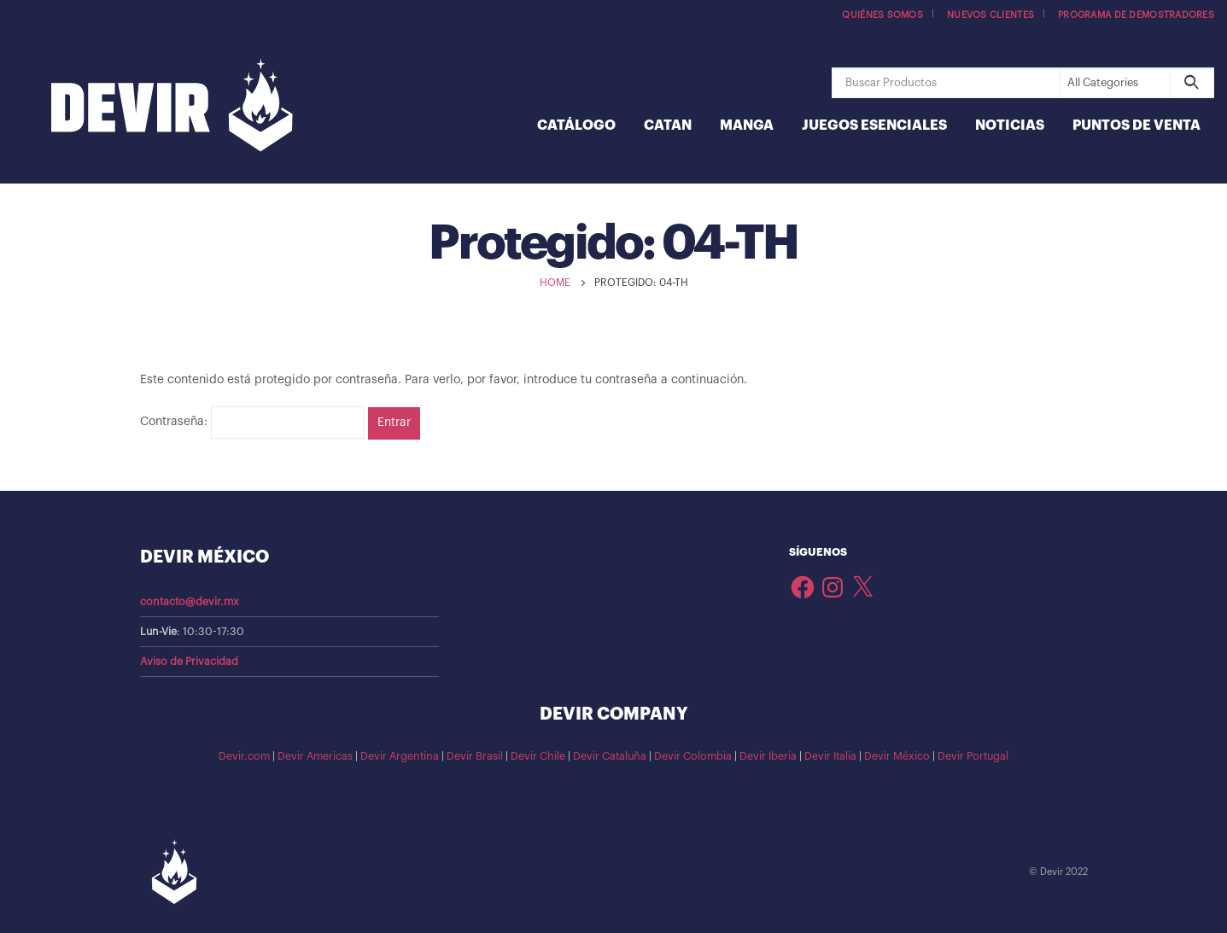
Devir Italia (830, 756)
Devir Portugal (973, 756)
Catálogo (576, 125)
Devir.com (244, 756)
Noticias (1009, 125)
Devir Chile (538, 756)
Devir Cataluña (609, 756)
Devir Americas (315, 756)
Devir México (897, 756)
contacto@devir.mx (189, 602)
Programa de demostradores (1136, 15)
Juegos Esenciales (874, 125)
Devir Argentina (399, 756)
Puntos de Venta (1136, 125)
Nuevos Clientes (990, 15)
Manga (747, 125)
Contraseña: (252, 422)
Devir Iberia (768, 756)
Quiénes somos (882, 15)
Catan (668, 125)
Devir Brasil (475, 756)
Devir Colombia (693, 756)
